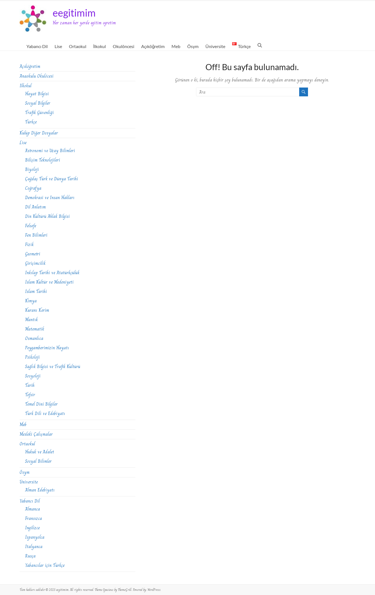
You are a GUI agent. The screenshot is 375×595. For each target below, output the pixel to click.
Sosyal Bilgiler (37, 103)
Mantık (31, 319)
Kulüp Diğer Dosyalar (39, 132)
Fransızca (33, 518)
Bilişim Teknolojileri (42, 160)
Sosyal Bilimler (38, 461)
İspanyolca (34, 537)
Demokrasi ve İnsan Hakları (49, 197)
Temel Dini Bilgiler (41, 404)
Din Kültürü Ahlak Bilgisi (47, 216)
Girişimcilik (35, 263)
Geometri (32, 253)
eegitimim (74, 13)
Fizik (29, 244)
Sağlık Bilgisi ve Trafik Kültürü (52, 366)
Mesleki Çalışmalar (36, 434)
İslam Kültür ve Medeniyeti (49, 282)
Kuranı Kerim (37, 310)
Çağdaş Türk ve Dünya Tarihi (51, 178)
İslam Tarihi (36, 291)
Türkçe (31, 121)
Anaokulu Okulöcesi (36, 76)
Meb (176, 46)
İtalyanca (33, 546)
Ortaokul (77, 46)
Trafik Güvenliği (39, 112)
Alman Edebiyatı (40, 489)
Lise (58, 46)
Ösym (193, 46)
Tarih (29, 385)
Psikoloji (32, 357)
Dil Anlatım (35, 206)
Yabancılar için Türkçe (45, 565)
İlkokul (99, 46)
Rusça (30, 555)
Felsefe (30, 225)
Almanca (32, 509)
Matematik (34, 329)
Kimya (31, 300)
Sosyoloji (33, 375)
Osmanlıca (34, 338)
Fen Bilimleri (36, 235)
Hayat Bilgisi (37, 93)
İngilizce (32, 527)
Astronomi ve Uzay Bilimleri (50, 150)
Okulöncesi (123, 46)
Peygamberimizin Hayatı (47, 347)
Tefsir (30, 394)
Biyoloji (32, 169)
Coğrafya (33, 188)
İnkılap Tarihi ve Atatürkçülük (52, 272)
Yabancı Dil (37, 46)
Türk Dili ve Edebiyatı (45, 413)
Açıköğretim (153, 46)
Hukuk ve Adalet (39, 451)
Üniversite (215, 46)
